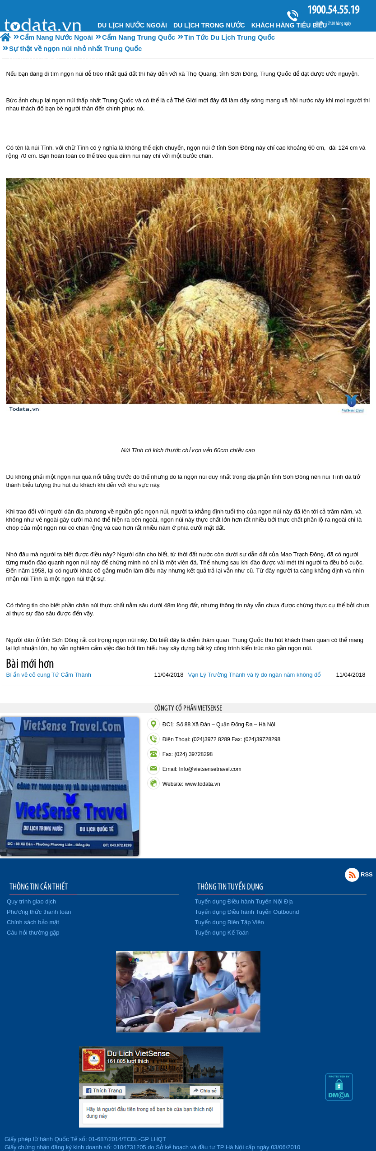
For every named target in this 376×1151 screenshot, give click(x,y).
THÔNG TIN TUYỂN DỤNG (230, 886)
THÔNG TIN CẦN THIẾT (38, 886)
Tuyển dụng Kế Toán (222, 932)
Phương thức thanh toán (39, 911)
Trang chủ (44, 24)
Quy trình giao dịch (31, 901)
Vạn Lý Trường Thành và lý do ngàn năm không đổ (254, 674)
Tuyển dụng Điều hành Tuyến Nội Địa (244, 901)
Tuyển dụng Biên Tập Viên (229, 922)
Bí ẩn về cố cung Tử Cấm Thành (48, 674)
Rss (352, 874)
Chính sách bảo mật (33, 922)
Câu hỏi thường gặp (33, 932)
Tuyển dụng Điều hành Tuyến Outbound (247, 911)
